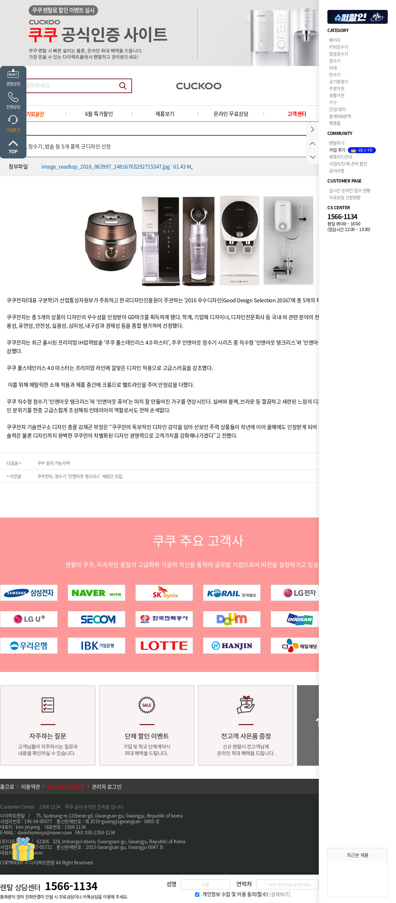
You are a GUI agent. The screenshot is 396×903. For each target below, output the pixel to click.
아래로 (312, 157)
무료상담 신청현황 (345, 197)
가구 (333, 102)
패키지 (335, 40)
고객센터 (297, 113)
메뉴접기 (312, 129)
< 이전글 (14, 476)
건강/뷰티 (337, 109)
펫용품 (335, 123)
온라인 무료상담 (231, 113)
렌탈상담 (13, 84)
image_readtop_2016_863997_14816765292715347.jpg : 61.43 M (116, 166)
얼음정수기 (338, 53)
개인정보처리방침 (66, 786)
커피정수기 (338, 47)
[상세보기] (279, 894)
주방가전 (336, 88)
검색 (122, 85)
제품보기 (165, 113)
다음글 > (14, 463)
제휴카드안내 (340, 156)
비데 (333, 67)
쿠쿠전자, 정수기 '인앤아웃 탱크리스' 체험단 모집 (79, 476)
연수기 (335, 74)
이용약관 (30, 786)
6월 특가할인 (99, 113)
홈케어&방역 (340, 116)
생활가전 (336, 95)
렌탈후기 (336, 143)
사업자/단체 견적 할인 (348, 163)
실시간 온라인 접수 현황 (350, 190)
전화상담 (13, 107)
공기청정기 (338, 81)
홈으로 (7, 786)
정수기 (335, 60)
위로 (13, 146)
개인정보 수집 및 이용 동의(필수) (235, 894)
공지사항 (336, 170)
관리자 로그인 (107, 786)
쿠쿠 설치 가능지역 (53, 463)
